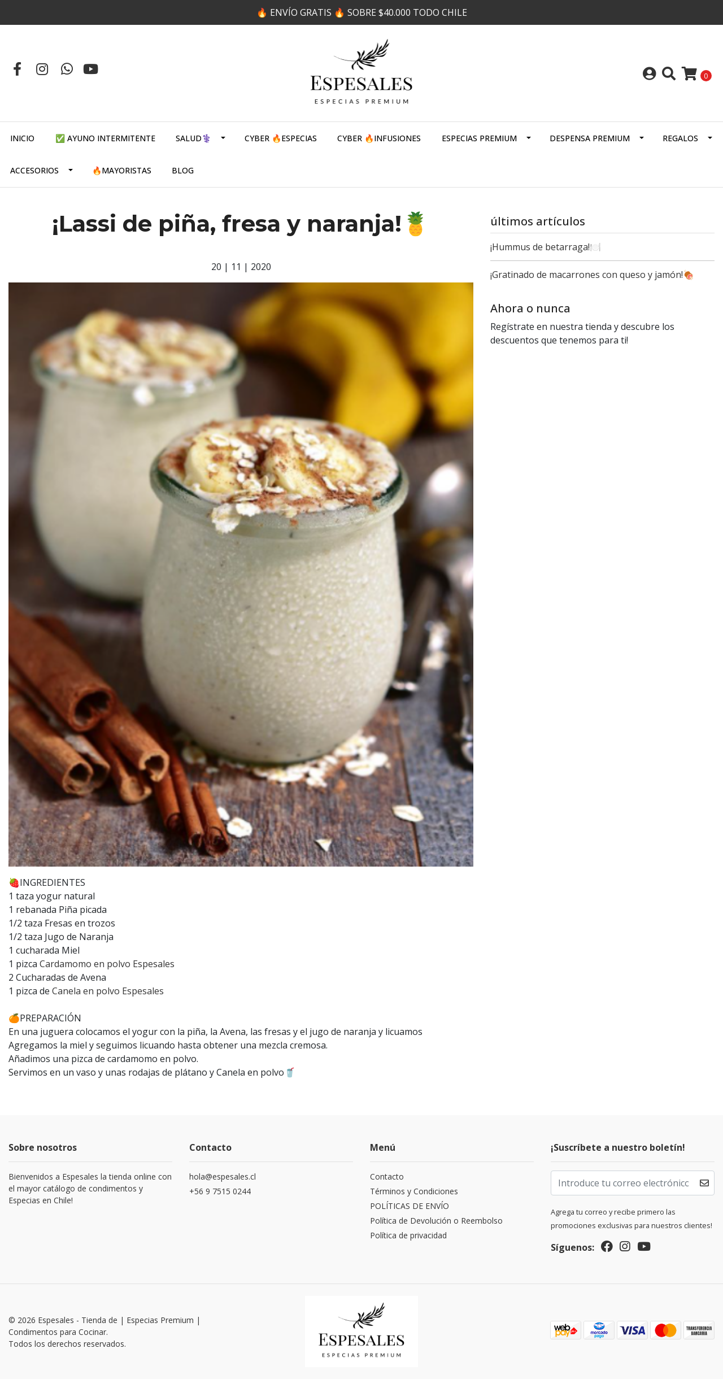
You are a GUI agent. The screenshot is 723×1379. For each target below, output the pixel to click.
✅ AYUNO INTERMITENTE (105, 138)
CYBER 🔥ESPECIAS (281, 138)
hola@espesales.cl (222, 1176)
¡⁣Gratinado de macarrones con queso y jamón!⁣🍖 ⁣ (593, 274)
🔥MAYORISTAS (121, 170)
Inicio (22, 138)
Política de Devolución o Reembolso (436, 1220)
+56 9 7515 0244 (220, 1191)
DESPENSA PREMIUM (590, 138)
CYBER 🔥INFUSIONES (379, 138)
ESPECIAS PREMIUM (479, 138)
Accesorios (34, 170)
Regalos (680, 138)
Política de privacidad (408, 1235)
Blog (183, 170)
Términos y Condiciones (414, 1191)
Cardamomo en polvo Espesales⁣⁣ (107, 964)
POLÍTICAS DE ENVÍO (409, 1205)
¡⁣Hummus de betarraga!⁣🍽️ (545, 247)
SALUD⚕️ (193, 138)
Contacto (387, 1176)
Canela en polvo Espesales (107, 991)
